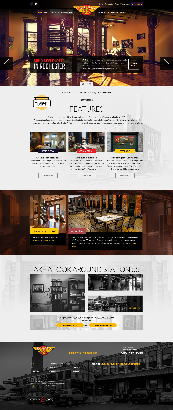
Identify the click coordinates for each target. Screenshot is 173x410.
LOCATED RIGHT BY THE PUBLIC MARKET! (120, 363)
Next (166, 63)
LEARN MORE (134, 64)
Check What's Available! (83, 353)
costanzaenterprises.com (103, 325)
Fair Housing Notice (37, 386)
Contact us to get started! (44, 240)
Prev (6, 63)
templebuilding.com (70, 325)
